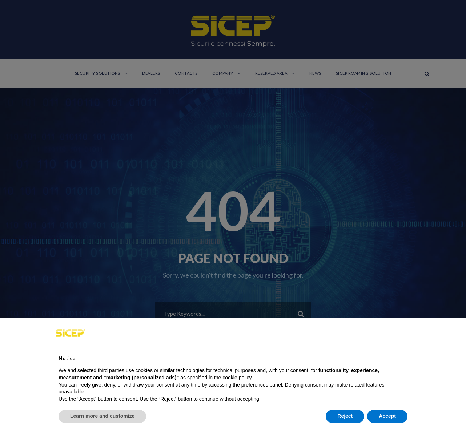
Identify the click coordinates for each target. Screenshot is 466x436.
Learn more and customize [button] (102, 416)
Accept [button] (387, 416)
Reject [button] (345, 416)
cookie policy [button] (236, 377)
